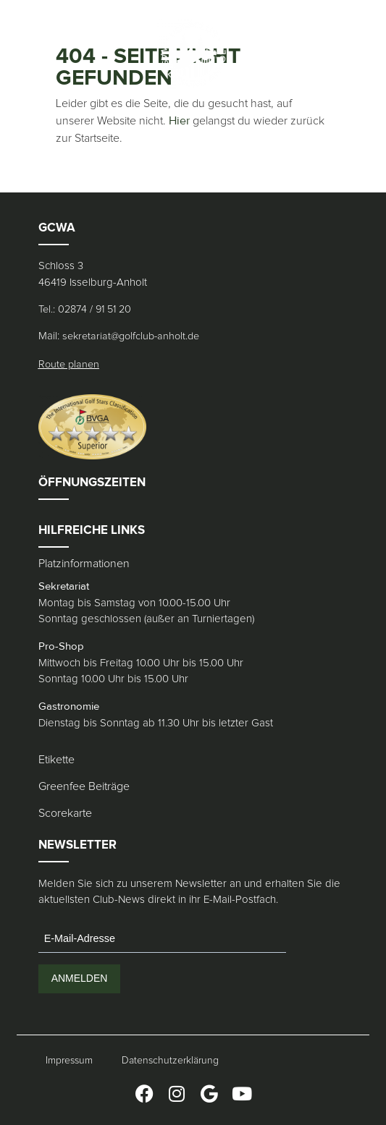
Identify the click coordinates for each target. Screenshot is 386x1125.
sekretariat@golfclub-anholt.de (130, 336)
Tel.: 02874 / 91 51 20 (84, 310)
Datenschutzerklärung (170, 1061)
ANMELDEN (79, 978)
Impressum (69, 1061)
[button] (28, 54)
